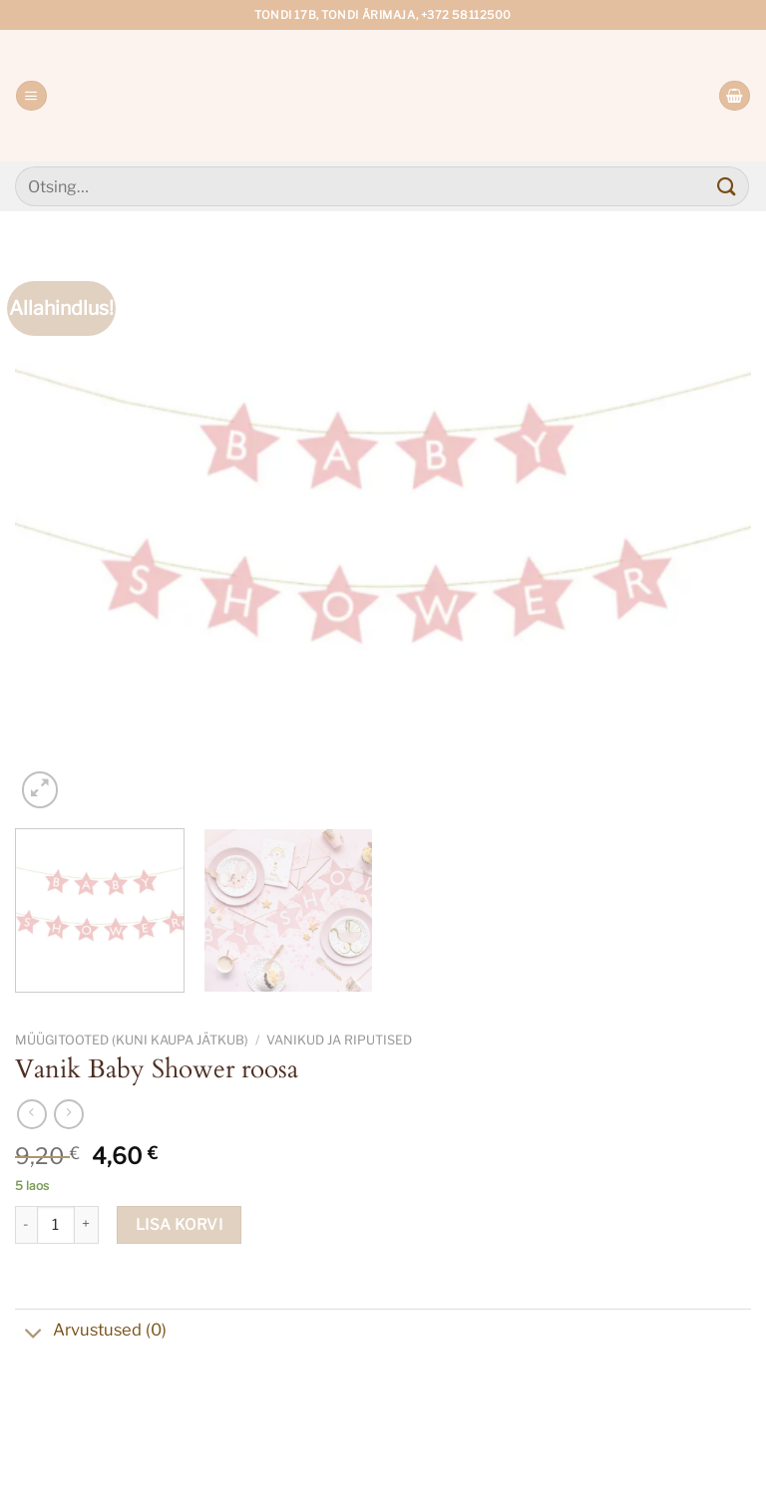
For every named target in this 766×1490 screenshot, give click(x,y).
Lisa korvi (179, 1224)
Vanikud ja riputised (339, 1040)
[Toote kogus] (56, 1225)
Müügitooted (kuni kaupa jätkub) (131, 1040)
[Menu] (31, 96)
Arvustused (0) (91, 1332)
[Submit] (727, 185)
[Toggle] (33, 1334)
